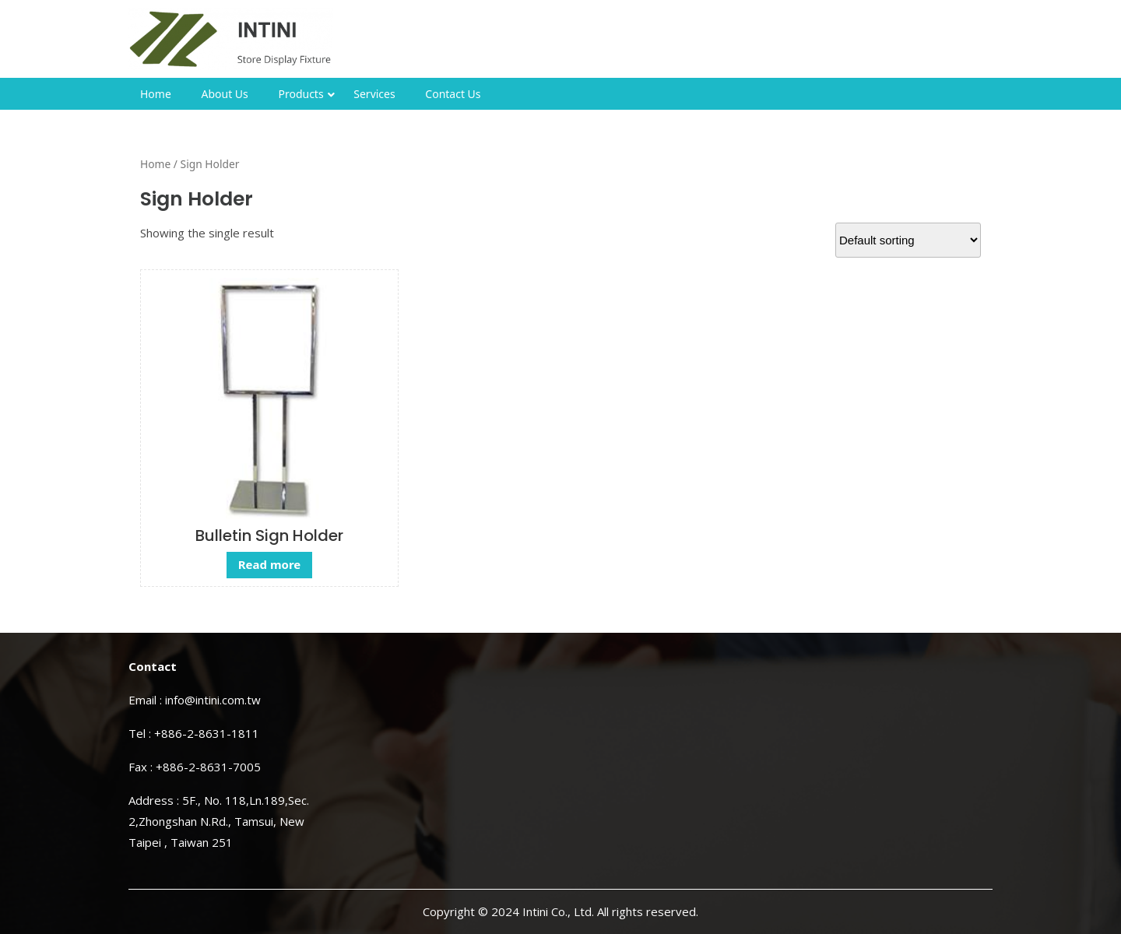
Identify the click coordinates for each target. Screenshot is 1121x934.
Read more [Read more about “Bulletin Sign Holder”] (269, 564)
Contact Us (452, 93)
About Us (224, 93)
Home (155, 93)
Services (374, 93)
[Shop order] (908, 240)
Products (300, 93)
